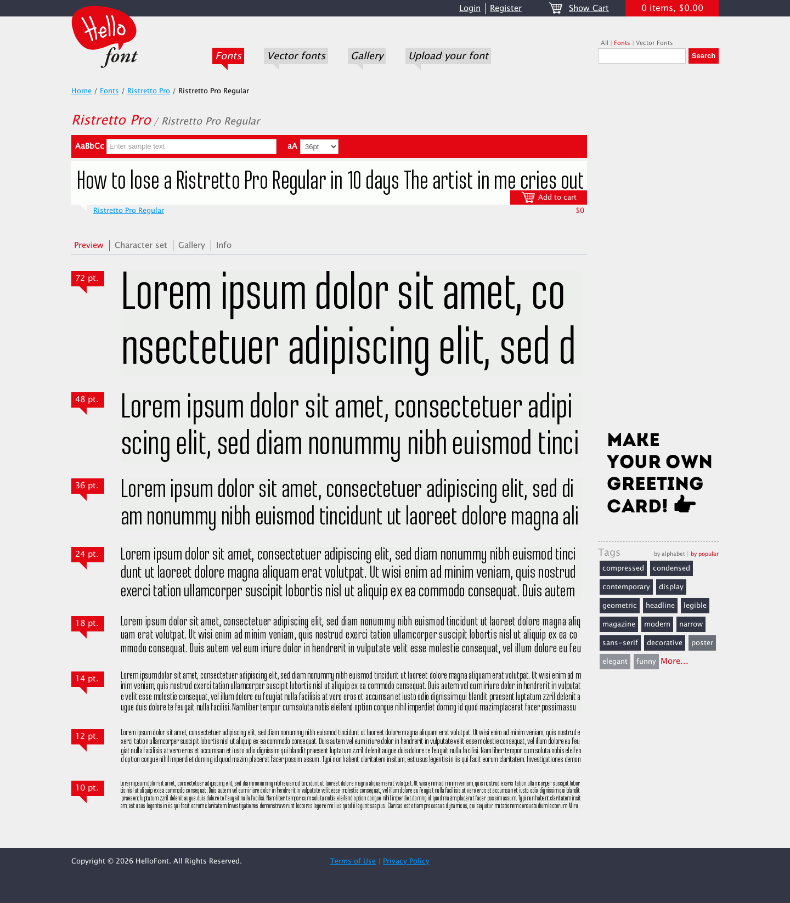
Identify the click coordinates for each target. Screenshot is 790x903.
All (604, 43)
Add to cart (549, 197)
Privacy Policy (406, 861)
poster (702, 642)
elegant (615, 661)
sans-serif (620, 642)
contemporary (626, 587)
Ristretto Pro (148, 91)
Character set (141, 245)
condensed (671, 568)
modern (657, 624)
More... (675, 661)
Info (224, 245)
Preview (89, 245)
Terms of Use (353, 861)
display (671, 587)
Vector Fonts (654, 43)
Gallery (367, 56)
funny (646, 661)
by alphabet (669, 554)
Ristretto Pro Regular (128, 210)
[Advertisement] (658, 250)
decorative (664, 642)
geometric (619, 605)
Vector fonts (296, 56)
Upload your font (448, 56)
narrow (691, 624)
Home (81, 91)
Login (470, 8)
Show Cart (589, 8)
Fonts (228, 56)
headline (660, 605)
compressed (623, 568)
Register (506, 8)
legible (695, 605)
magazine (618, 624)
